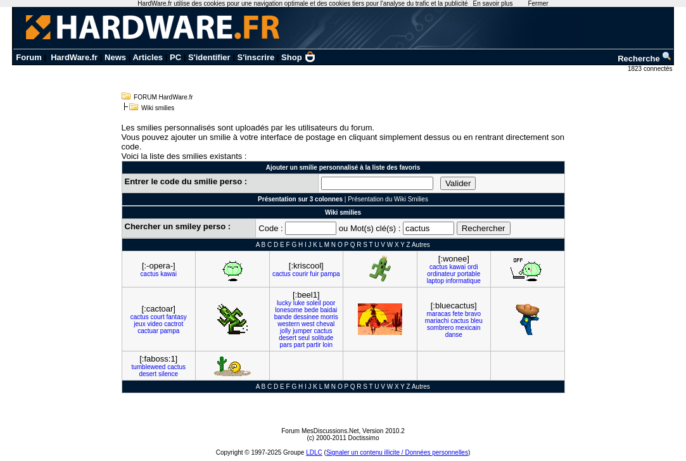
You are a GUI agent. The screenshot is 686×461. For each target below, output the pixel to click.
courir (300, 273)
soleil (314, 303)
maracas (438, 313)
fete (458, 313)
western (288, 323)
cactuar (147, 330)
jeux (139, 323)
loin (327, 344)
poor (328, 303)
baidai (328, 309)
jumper (302, 330)
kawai (168, 273)
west (308, 323)
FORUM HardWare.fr (163, 97)
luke (299, 303)
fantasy (176, 316)
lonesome (288, 309)
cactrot (173, 323)
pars (286, 344)
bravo (473, 313)
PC (175, 57)
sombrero (440, 327)
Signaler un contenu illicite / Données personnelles (397, 452)
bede (311, 309)
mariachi (437, 320)
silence (168, 373)
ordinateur (441, 273)
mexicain (467, 327)
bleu (477, 320)
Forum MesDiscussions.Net (320, 430)
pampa (330, 273)
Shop (298, 57)
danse (453, 334)
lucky (284, 303)
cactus (150, 273)
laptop (435, 280)
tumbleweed (148, 366)
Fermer (538, 3)
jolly (285, 330)
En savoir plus (493, 3)
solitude (322, 337)
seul (304, 337)
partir (314, 344)
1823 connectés (651, 68)
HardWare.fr (74, 57)
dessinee (306, 316)
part (299, 344)
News (115, 57)
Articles (147, 57)
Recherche (645, 58)
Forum (28, 57)
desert (287, 337)
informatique (463, 280)
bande (283, 316)
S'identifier (209, 57)
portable (468, 273)
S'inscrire (255, 57)
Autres (421, 244)
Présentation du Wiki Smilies (388, 199)
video (154, 323)
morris (329, 316)
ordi (472, 266)
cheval (325, 323)
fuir (314, 273)
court (157, 316)
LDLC (314, 452)
